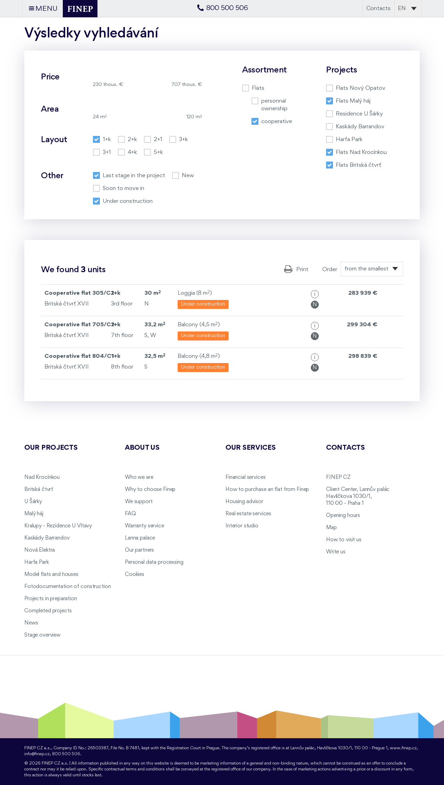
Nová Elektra (39, 550)
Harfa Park (36, 562)
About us (142, 448)
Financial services (245, 477)
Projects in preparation (50, 598)
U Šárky (33, 501)
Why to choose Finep (150, 489)
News (31, 623)
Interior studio (241, 526)
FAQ (130, 513)
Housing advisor (244, 501)
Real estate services (248, 513)
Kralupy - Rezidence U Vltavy (58, 526)
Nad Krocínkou (42, 477)
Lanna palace (140, 538)
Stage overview (42, 635)
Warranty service (144, 526)
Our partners (139, 550)
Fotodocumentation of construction (67, 586)
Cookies (134, 574)
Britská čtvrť (38, 489)
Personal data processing (154, 562)
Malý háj (33, 513)
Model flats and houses (51, 574)
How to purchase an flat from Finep (267, 489)
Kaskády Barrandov (47, 538)
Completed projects (47, 611)
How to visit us (343, 539)
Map (331, 527)
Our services (250, 448)
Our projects (51, 448)
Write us (335, 552)
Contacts (378, 8)
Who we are (139, 477)
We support (139, 501)
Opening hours (343, 515)
